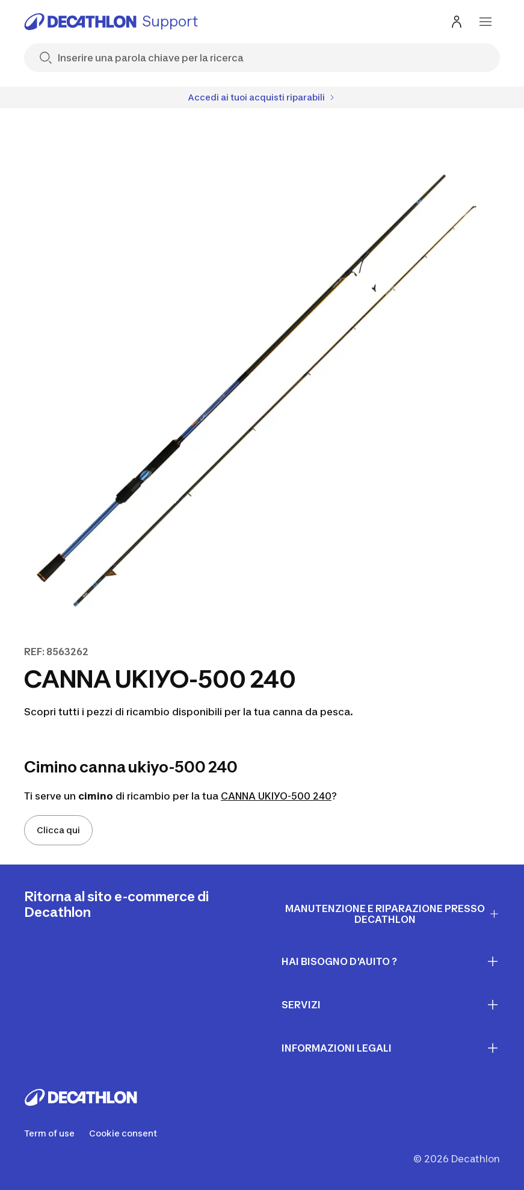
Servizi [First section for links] (391, 1004)
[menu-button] (485, 21)
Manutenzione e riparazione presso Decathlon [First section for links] (392, 914)
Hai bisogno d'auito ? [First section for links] (391, 961)
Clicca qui (58, 830)
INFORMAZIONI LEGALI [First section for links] (391, 1048)
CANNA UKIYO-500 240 (276, 796)
